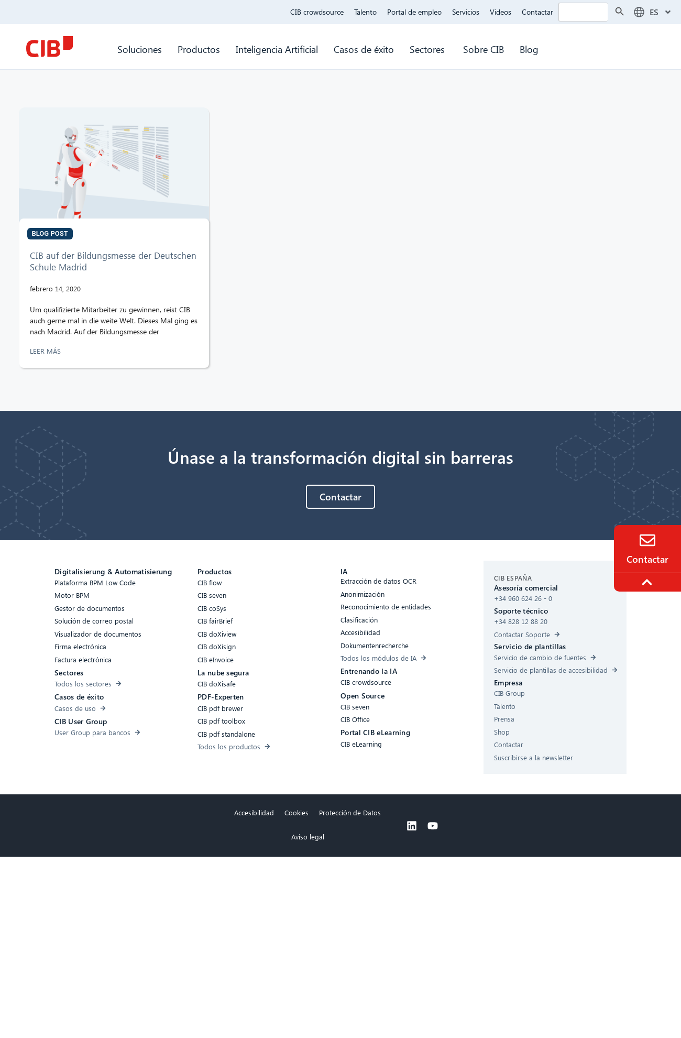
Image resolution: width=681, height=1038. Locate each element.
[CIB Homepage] (49, 46)
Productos (199, 49)
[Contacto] (647, 540)
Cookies (296, 812)
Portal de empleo (414, 12)
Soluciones (139, 49)
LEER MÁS (46, 350)
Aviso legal (307, 836)
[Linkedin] (412, 826)
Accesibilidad (254, 812)
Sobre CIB (483, 49)
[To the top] (648, 582)
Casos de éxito (364, 49)
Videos (500, 12)
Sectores (428, 49)
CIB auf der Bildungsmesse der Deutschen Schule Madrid (113, 261)
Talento (365, 12)
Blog (529, 49)
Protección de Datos (350, 812)
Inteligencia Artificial (277, 49)
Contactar (537, 12)
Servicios (465, 12)
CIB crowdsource (317, 12)
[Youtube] (432, 826)
